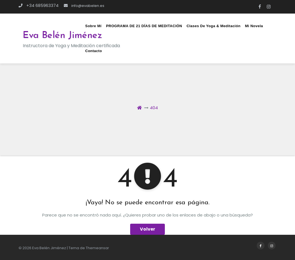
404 (154, 108)
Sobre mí (93, 26)
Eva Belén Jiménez (62, 35)
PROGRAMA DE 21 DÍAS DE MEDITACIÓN (144, 26)
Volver (147, 229)
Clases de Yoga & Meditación (213, 26)
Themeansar (97, 248)
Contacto (93, 51)
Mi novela (254, 26)
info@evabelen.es (84, 5)
